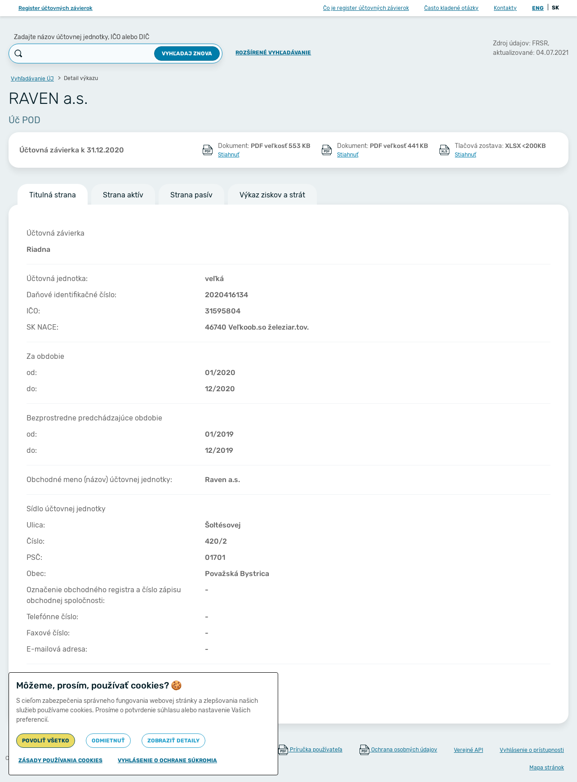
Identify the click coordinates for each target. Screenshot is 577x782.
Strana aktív (123, 195)
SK (555, 7)
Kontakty (505, 8)
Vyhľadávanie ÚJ (32, 79)
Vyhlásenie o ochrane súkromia (167, 760)
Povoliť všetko (45, 740)
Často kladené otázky (451, 8)
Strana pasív (191, 195)
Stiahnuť (228, 155)
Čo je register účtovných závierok (366, 8)
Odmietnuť (108, 740)
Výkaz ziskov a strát (272, 195)
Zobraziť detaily (173, 740)
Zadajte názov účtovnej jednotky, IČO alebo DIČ (81, 37)
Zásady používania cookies (60, 760)
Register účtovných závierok (55, 8)
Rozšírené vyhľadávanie (273, 52)
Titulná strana (52, 195)
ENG (538, 8)
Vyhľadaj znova (187, 53)
